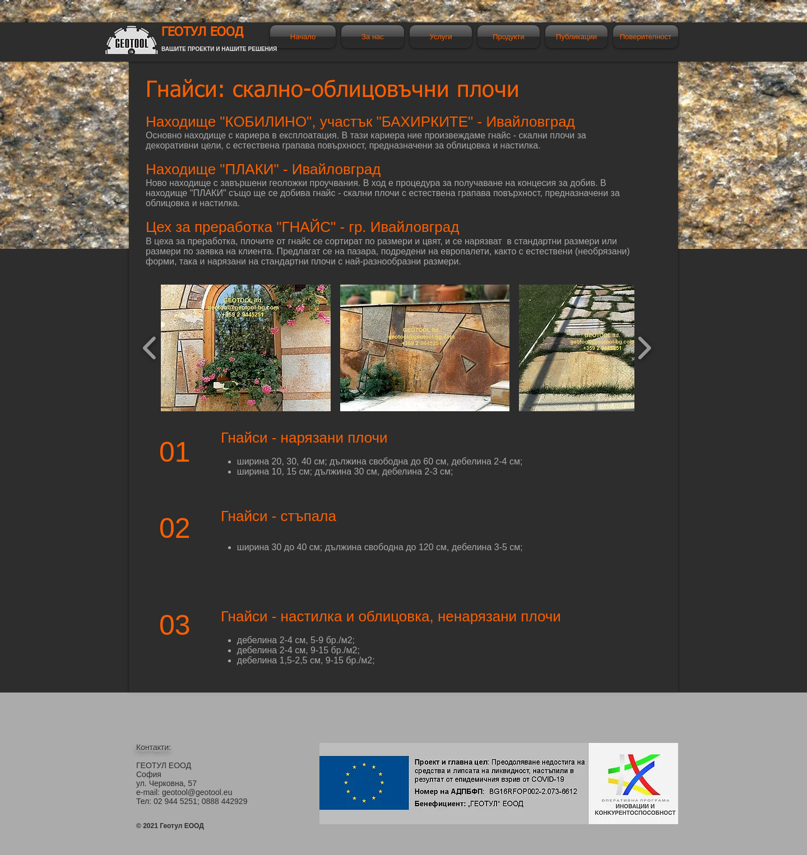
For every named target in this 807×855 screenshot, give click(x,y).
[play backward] (150, 348)
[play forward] (644, 348)
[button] (246, 348)
